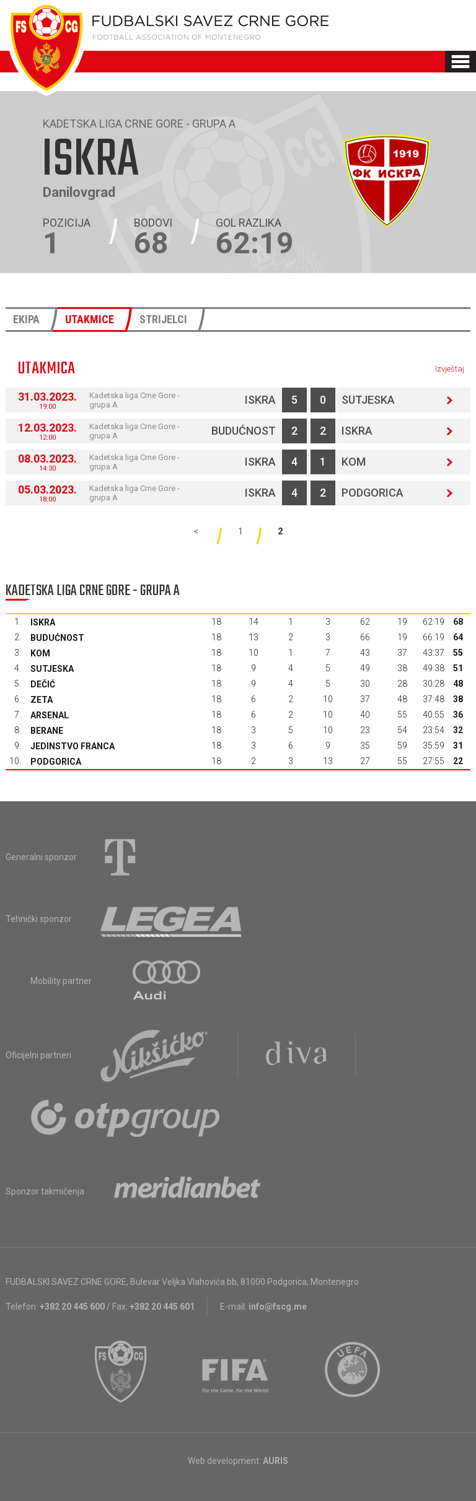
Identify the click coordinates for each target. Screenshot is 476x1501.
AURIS (275, 1461)
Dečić (42, 684)
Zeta (41, 700)
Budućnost (243, 430)
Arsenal (49, 715)
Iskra (260, 399)
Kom (354, 461)
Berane (46, 731)
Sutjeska (368, 399)
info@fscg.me (278, 1307)
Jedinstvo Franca (72, 746)
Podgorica (372, 492)
